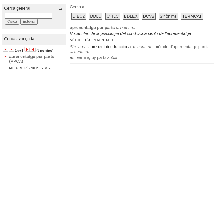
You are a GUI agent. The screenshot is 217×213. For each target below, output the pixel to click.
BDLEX (131, 16)
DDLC (95, 16)
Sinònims (168, 16)
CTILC (112, 16)
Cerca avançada (19, 38)
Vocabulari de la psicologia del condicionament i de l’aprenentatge (130, 33)
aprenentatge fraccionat (110, 46)
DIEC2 (79, 16)
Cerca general (17, 8)
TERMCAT (192, 16)
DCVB (149, 16)
